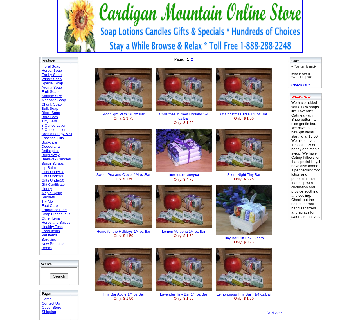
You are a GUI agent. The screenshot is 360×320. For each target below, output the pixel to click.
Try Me (47, 201)
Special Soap (52, 83)
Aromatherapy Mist (57, 134)
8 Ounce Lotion (54, 125)
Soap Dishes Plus (56, 214)
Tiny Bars (49, 121)
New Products (53, 243)
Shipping (49, 312)
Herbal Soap (52, 70)
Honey (47, 189)
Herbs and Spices (56, 222)
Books (47, 248)
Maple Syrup (52, 193)
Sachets (48, 197)
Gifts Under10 (53, 172)
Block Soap (51, 113)
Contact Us (51, 303)
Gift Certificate (53, 184)
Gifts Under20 (53, 176)
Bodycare (49, 142)
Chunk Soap (52, 104)
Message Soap (54, 100)
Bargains (49, 239)
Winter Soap (52, 79)
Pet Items (49, 235)
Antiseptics (50, 151)
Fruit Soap (50, 91)
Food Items (51, 231)
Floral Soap (51, 66)
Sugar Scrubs (53, 163)
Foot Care (50, 205)
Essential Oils (53, 138)
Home (46, 299)
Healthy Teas (52, 227)
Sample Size (52, 96)
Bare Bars (50, 117)
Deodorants (51, 146)
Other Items (51, 218)
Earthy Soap (52, 75)
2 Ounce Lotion (54, 129)
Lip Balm (49, 167)
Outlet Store (51, 307)
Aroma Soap (52, 87)
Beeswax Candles (56, 159)
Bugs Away (51, 155)
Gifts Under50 (53, 180)
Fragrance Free (54, 210)
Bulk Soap (50, 108)
